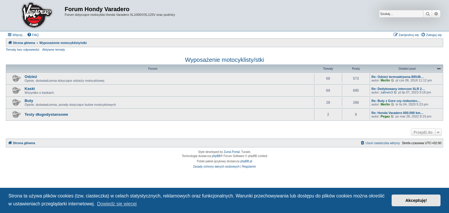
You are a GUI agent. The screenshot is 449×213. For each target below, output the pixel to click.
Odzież (31, 76)
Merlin (385, 80)
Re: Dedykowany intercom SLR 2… (398, 89)
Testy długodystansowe (46, 114)
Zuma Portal (231, 152)
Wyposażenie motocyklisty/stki (224, 60)
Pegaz (385, 116)
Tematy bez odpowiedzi (22, 49)
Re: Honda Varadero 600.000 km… (397, 113)
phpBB (216, 156)
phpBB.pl (246, 161)
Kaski (30, 88)
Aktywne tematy (53, 49)
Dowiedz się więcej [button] (117, 203)
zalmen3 (387, 92)
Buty (29, 100)
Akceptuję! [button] (416, 200)
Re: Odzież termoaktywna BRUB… (397, 77)
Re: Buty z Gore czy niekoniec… (396, 101)
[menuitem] (33, 34)
